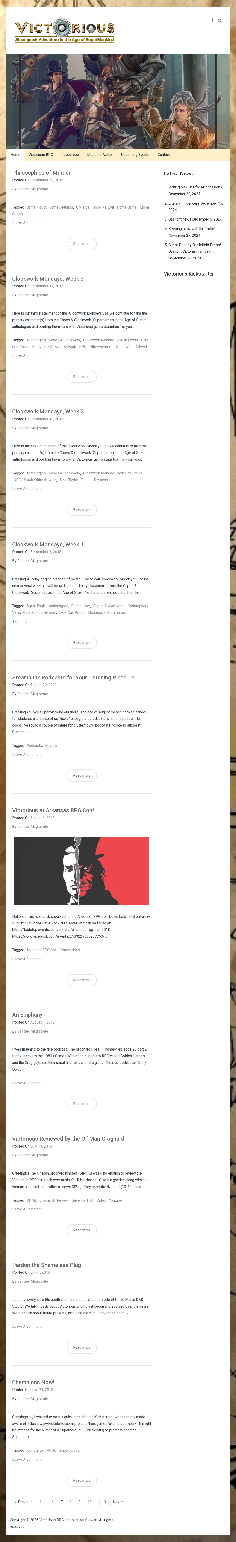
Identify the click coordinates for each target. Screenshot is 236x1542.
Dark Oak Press (129, 473)
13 (104, 1502)
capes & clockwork (64, 340)
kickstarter (35, 1450)
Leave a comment (27, 223)
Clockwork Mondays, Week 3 (48, 279)
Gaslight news (179, 219)
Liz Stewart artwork (60, 347)
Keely (36, 347)
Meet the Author (100, 154)
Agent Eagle (36, 606)
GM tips (83, 207)
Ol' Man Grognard (40, 1200)
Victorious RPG (41, 154)
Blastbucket (80, 606)
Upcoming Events (135, 154)
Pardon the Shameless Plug (46, 1265)
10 (90, 1502)
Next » (118, 1502)
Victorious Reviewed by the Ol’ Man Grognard (68, 1139)
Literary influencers (183, 203)
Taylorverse (103, 480)
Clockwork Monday (98, 340)
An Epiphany (27, 1015)
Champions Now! (33, 1382)
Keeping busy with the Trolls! (191, 229)
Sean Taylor (68, 480)
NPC (82, 347)
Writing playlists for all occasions (195, 187)
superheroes (69, 1450)
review (51, 745)
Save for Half (83, 1200)
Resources (70, 154)
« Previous (23, 1502)
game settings (61, 207)
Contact (164, 154)
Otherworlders (100, 347)
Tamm (86, 480)
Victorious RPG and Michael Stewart (68, 1520)
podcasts (34, 745)
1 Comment (21, 621)
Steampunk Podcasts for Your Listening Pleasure (73, 677)
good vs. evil (103, 207)
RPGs (51, 1450)
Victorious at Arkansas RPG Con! (53, 810)
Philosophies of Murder (41, 173)
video (101, 1200)
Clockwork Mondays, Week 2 (48, 411)
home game (127, 207)
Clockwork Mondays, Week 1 (48, 544)
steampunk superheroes (107, 612)
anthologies (36, 340)
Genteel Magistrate (32, 189)
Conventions (70, 950)
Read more (82, 244)
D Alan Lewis (127, 340)
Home (15, 154)
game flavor (36, 207)
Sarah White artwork (131, 347)
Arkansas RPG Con (42, 950)
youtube (115, 1200)
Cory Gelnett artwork (39, 612)
